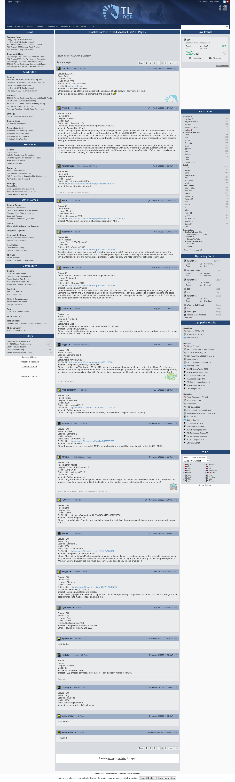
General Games (14, 205)
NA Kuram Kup (192, 338)
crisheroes (189, 196)
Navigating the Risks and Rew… (19, 341)
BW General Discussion (16, 161)
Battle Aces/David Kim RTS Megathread (22, 210)
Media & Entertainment (17, 299)
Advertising (99, 773)
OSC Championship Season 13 (199, 362)
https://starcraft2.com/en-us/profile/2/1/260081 (91, 362)
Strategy (11, 114)
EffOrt (189, 479)
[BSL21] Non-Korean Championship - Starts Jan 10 (27, 176)
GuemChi (188, 143)
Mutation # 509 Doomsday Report (20, 131)
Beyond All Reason (14, 216)
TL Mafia (11, 255)
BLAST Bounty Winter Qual (197, 372)
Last (188, 481)
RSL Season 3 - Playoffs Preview (19, 49)
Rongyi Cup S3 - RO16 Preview (19, 40)
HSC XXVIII (191, 417)
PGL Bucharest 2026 (195, 423)
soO (210, 468)
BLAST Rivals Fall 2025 (196, 385)
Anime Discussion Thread (17, 302)
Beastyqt (188, 193)
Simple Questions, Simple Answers (20, 189)
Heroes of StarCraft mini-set (18, 250)
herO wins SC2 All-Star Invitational (20, 42)
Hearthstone (12, 245)
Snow (187, 160)
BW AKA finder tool (14, 163)
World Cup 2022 (14, 316)
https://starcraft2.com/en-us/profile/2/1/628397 (92, 551)
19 (51, 64)
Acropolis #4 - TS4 (194, 400)
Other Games (30, 199)
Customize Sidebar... (29, 357)
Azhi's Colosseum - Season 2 (18, 179)
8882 (50, 349)
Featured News (14, 37)
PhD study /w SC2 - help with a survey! (22, 91)
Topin (50, 352)
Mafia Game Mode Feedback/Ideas (20, 260)
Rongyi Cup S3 (192, 359)
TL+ (92, 26)
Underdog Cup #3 (193, 366)
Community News (15, 54)
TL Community (14, 328)
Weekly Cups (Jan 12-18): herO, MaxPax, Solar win (26, 57)
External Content (15, 128)
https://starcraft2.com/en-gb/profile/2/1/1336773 (94, 587)
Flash (189, 477)
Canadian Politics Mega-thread (19, 276)
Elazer (212, 472)
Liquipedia (214, 2)
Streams (39, 26)
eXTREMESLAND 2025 (196, 376)
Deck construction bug (15, 247)
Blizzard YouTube (193, 239)
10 (51, 42)
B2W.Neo (188, 191)
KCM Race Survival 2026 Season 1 (200, 356)
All (177, 63)
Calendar (29, 26)
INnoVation (213, 470)
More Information (166, 778)
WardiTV (189, 52)
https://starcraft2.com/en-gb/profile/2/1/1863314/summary (97, 218)
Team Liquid (202, 2)
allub (186, 202)
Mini (210, 479)
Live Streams (205, 111)
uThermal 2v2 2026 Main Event (199, 410)
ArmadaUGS (190, 218)
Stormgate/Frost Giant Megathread (20, 213)
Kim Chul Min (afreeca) (195, 234)
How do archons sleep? (16, 350)
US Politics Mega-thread (16, 273)
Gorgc (187, 167)
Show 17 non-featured (192, 250)
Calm (187, 135)
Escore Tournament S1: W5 (197, 397)
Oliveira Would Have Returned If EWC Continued (26, 82)
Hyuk (187, 157)
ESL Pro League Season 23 (197, 433)
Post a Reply (63, 62)
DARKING (49, 344)
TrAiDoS (49, 341)
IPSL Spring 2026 (193, 407)
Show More (188, 318)
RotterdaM (189, 199)
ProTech (188, 124)
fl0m (186, 178)
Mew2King (189, 221)
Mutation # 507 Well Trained (18, 136)
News (29, 31)
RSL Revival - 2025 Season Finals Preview (23, 47)
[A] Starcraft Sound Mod (16, 123)
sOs (210, 467)
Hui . (186, 207)
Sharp (211, 481)
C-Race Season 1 (193, 346)
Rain (186, 138)
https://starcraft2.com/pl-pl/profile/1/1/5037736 (92, 441)
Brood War (30, 144)
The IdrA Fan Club (14, 295)
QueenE (188, 216)
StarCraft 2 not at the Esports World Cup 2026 (25, 80)
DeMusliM (188, 224)
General (10, 77)
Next (170, 63)
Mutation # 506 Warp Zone (17, 139)
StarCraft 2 (29, 72)
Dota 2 (10, 223)
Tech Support (13, 321)
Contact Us (136, 773)
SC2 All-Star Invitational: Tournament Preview (24, 45)
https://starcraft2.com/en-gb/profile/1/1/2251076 (93, 407)
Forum (19, 26)
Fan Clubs (11, 289)
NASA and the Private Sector (18, 282)
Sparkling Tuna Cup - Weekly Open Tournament (25, 109)
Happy (187, 205)
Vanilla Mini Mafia (14, 257)
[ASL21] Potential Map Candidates (20, 155)
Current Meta (12, 186)
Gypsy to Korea (13, 152)
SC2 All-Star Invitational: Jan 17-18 (20, 106)
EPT (83, 26)
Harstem (188, 119)
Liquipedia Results (205, 322)
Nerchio (212, 465)
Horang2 (188, 140)
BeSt (186, 151)
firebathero (189, 154)
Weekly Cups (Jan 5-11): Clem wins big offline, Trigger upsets (26, 62)
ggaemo (188, 149)
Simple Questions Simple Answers (20, 116)
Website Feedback (30, 362)
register (122, 758)
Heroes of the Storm (16, 235)
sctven (189, 246)
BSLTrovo (190, 244)
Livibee (187, 130)
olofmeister (189, 180)
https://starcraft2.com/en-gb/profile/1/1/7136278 (92, 183)
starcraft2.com (76, 86)
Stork (187, 146)
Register (18, 2)
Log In (9, 2)
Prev (141, 63)
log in (111, 758)
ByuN (189, 465)
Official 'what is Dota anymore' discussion (23, 226)
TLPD (205, 452)
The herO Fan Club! (14, 292)
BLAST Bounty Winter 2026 (197, 369)
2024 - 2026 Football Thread (18, 312)
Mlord (187, 210)
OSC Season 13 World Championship (21, 101)
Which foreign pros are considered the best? (24, 158)
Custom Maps (13, 121)
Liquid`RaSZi (190, 188)
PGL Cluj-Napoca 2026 (195, 440)
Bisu (210, 475)
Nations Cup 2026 (193, 420)
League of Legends (16, 231)
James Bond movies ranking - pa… (20, 352)
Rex (186, 227)
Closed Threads (29, 366)
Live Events (205, 31)
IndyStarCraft (191, 54)
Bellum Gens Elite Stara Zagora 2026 (201, 413)
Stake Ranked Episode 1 (196, 427)
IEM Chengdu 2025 (194, 389)
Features (65, 26)
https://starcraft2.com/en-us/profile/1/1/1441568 (92, 249)
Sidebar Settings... (205, 485)
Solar (189, 470)
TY (188, 467)
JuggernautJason (191, 127)
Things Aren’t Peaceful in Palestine (20, 285)
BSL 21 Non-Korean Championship (200, 349)
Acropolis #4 (191, 404)
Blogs (30, 335)
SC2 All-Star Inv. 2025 (195, 334)
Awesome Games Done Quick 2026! (21, 219)
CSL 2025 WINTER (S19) (196, 353)
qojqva (187, 170)
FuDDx (50, 347)
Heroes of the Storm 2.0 (16, 240)
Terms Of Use (124, 773)
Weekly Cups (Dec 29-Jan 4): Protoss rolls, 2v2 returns (26, 66)
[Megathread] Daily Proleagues (19, 173)
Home (9, 26)
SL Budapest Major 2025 (196, 379)
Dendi (187, 173)
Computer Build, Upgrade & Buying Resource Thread (27, 323)
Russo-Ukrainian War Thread (18, 279)
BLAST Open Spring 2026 (197, 430)
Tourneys (11, 95)
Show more (190, 163)
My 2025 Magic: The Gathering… (20, 344)
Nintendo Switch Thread (16, 208)
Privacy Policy (111, 773)
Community (30, 265)
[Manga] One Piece (14, 304)
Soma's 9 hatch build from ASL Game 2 (22, 192)
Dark (189, 468)
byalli (187, 183)
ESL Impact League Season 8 (198, 382)
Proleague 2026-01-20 (195, 331)
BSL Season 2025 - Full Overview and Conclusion (26, 59)
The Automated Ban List (16, 330)
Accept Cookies (147, 778)
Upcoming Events (205, 256)
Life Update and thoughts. (17, 347)
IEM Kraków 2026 (193, 443)
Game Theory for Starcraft (17, 194)
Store (75, 26)
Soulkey (212, 477)
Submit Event (222, 66)
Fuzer (187, 213)
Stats (189, 472)
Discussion (215, 58)
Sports (10, 309)
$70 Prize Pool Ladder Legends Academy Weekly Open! (28, 104)
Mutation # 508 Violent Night (18, 133)
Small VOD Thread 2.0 (15, 171)
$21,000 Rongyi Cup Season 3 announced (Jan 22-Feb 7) (26, 64)
